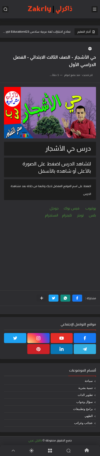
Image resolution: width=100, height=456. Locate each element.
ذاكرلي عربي (35, 440)
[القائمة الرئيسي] (95, 9)
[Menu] (50, 450)
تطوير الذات (85, 395)
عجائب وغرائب (83, 423)
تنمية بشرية (85, 388)
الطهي (89, 416)
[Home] (87, 450)
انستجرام (51, 215)
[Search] (68, 450)
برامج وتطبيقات (83, 409)
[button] (77, 298)
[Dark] (31, 450)
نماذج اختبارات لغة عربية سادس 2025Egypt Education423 (36, 31)
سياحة (89, 381)
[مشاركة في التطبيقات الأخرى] (42, 298)
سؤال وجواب (84, 402)
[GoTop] (13, 450)
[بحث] (5, 9)
